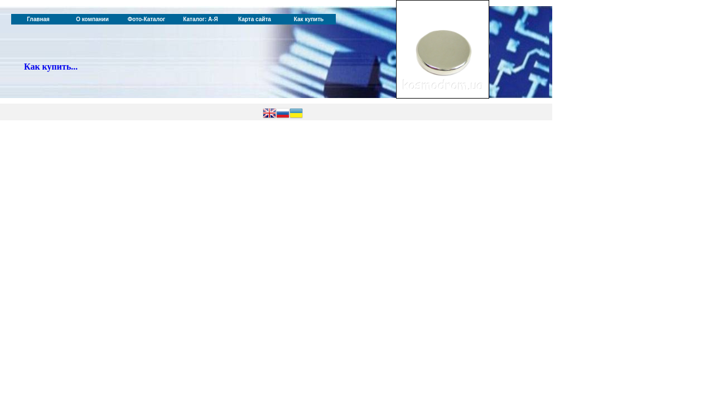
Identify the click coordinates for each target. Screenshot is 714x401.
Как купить (309, 19)
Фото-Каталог (146, 19)
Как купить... (51, 66)
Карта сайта (254, 19)
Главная (38, 19)
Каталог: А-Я (200, 19)
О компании (92, 19)
